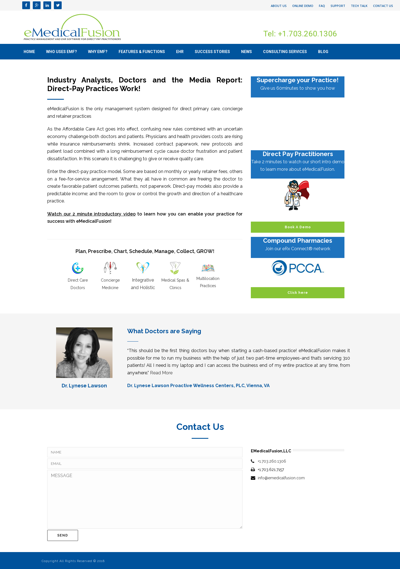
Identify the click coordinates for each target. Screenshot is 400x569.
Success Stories (212, 51)
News (246, 51)
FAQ (322, 6)
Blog (323, 51)
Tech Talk (359, 6)
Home (29, 51)
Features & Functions (142, 51)
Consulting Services (285, 51)
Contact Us (383, 6)
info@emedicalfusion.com (281, 478)
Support (338, 6)
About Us (279, 6)
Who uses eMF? (61, 51)
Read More (161, 372)
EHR (180, 51)
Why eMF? (98, 51)
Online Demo (302, 6)
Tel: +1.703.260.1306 (300, 33)
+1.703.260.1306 (272, 461)
